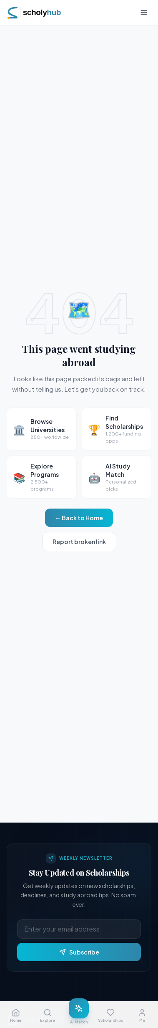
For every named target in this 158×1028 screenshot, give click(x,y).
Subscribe (79, 952)
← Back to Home (79, 518)
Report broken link (79, 541)
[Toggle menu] (143, 12)
